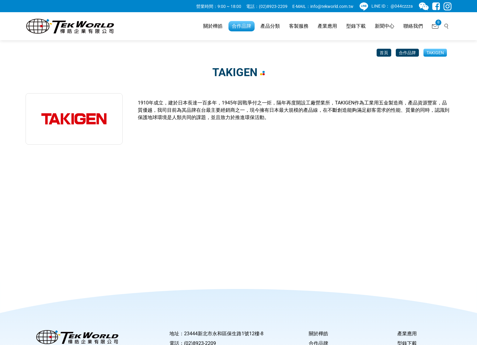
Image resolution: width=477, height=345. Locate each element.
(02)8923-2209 (273, 6)
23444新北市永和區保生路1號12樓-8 (223, 333)
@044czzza (402, 6)
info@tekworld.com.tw (331, 6)
